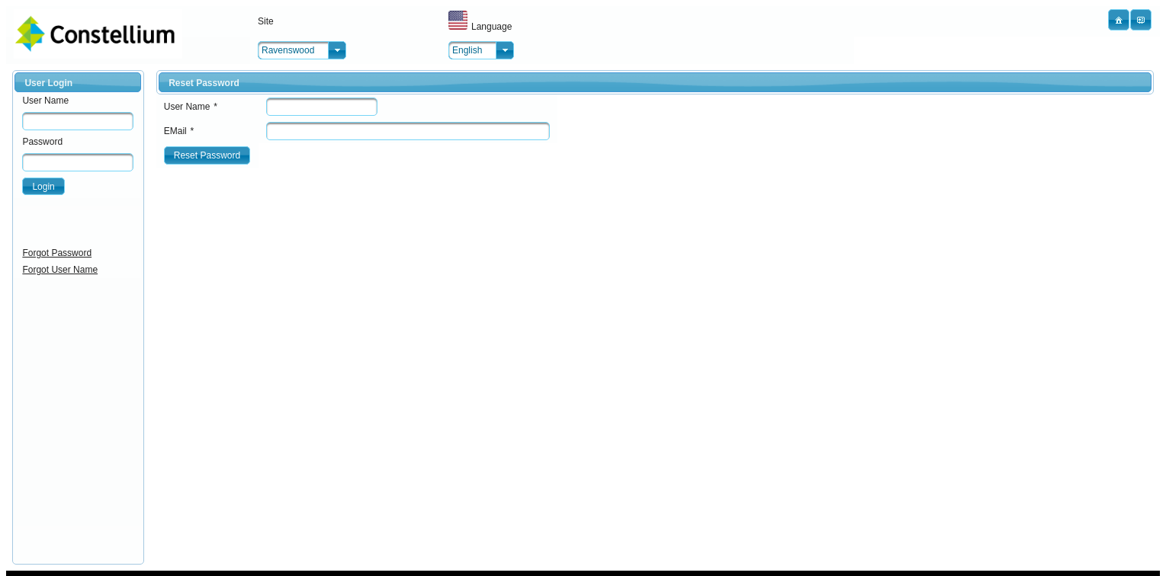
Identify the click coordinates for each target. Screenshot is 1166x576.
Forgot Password (57, 253)
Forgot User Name (60, 269)
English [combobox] (467, 50)
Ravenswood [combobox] (288, 50)
